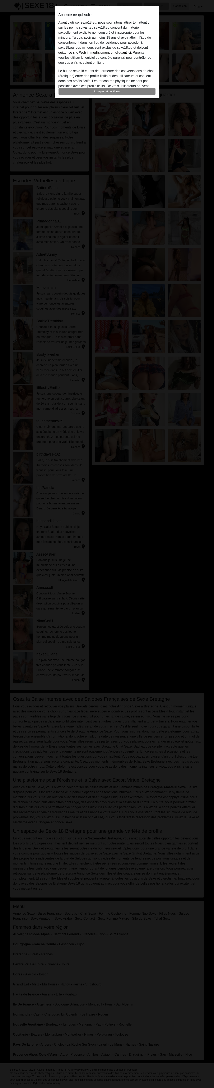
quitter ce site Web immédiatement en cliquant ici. (95, 52)
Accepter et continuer (107, 91)
